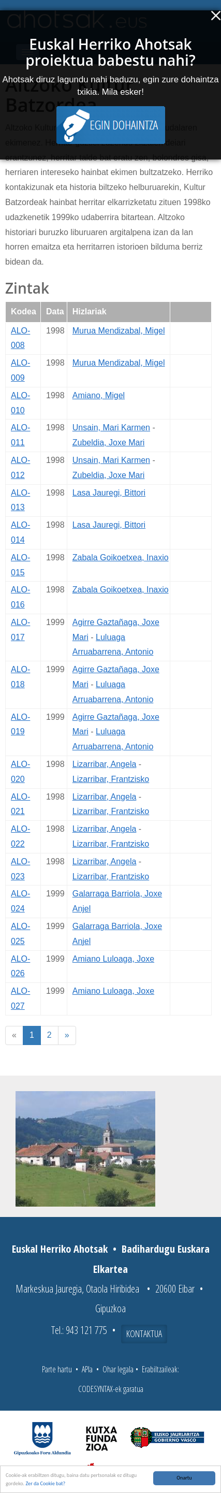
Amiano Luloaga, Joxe (113, 958)
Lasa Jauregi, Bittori (108, 492)
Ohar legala (118, 1369)
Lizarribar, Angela (104, 764)
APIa (87, 1369)
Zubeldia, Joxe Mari (108, 442)
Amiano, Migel (98, 395)
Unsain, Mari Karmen (111, 427)
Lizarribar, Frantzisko (111, 779)
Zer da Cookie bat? (45, 1483)
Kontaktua (144, 1333)
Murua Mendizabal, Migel (118, 330)
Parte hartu (57, 1369)
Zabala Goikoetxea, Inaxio (120, 557)
